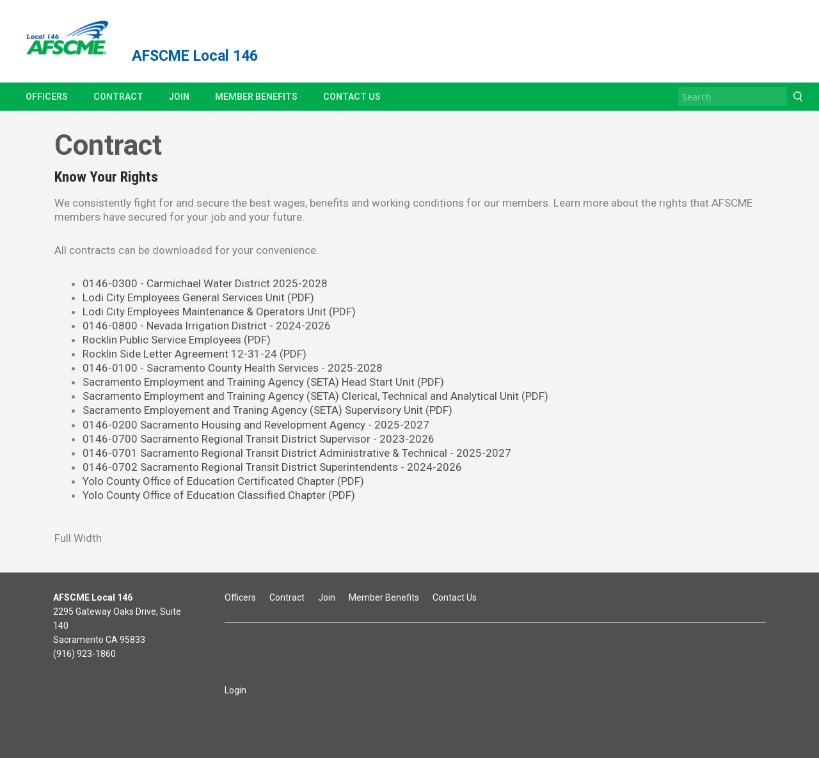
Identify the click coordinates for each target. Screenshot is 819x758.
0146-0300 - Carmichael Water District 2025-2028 (205, 283)
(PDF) (430, 381)
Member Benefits (256, 96)
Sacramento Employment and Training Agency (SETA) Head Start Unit (250, 381)
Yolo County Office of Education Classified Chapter (219, 495)
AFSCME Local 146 (195, 56)
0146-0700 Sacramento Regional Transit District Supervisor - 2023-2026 (258, 438)
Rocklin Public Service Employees (177, 339)
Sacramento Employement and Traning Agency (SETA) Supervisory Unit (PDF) (267, 410)
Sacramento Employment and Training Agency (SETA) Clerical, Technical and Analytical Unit (315, 396)
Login (235, 690)
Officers (47, 96)
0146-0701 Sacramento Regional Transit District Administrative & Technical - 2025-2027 (297, 452)
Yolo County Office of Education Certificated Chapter (223, 481)
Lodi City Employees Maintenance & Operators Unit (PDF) (219, 311)
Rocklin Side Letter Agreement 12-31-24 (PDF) (194, 353)
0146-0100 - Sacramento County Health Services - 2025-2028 (233, 367)
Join (179, 96)
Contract (118, 96)
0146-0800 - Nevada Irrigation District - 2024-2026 (207, 325)
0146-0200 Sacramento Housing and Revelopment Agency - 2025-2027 (256, 424)
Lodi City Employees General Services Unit (198, 297)
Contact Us (352, 96)
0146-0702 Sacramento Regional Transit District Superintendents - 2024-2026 (272, 467)
